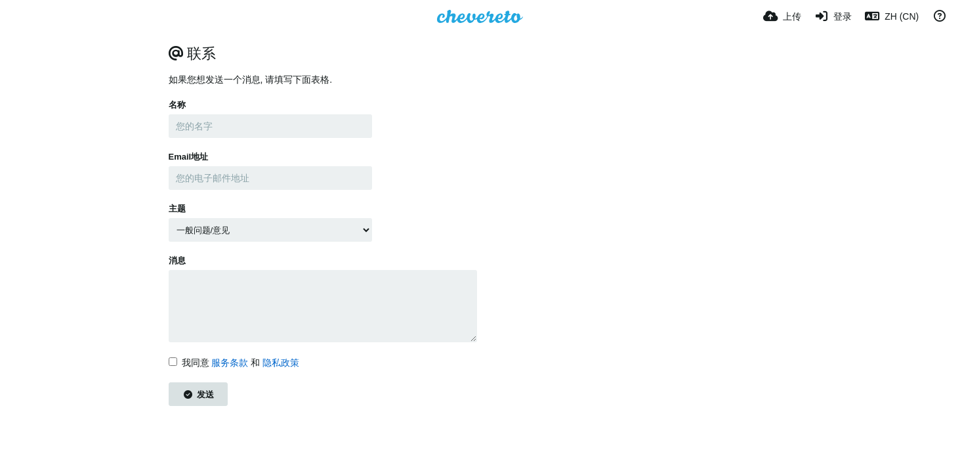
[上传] (782, 16)
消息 (177, 260)
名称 (177, 105)
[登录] (833, 16)
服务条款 (229, 362)
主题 (177, 209)
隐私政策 (280, 362)
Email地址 (189, 157)
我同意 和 (234, 362)
